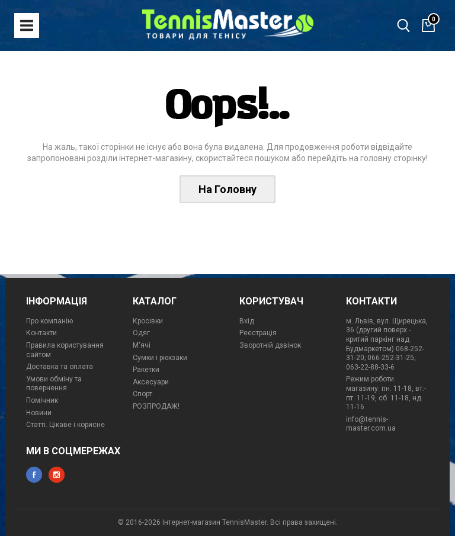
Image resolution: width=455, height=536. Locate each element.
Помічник (42, 400)
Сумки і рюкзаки (160, 358)
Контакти (41, 333)
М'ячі (141, 345)
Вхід (246, 321)
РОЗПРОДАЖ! (156, 406)
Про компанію (49, 321)
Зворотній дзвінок (270, 345)
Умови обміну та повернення (54, 384)
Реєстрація (258, 333)
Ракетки (146, 369)
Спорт (142, 394)
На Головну (227, 189)
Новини (39, 413)
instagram (57, 475)
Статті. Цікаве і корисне (65, 425)
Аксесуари (151, 382)
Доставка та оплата (59, 366)
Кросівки (148, 321)
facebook (34, 475)
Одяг (141, 333)
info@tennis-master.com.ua (371, 424)
